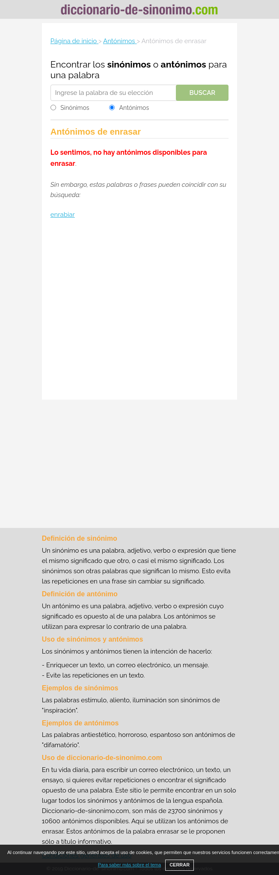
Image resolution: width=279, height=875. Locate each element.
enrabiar (62, 214)
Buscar (202, 93)
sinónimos (129, 64)
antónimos (183, 64)
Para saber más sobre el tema (129, 864)
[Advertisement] (139, 310)
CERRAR (179, 864)
